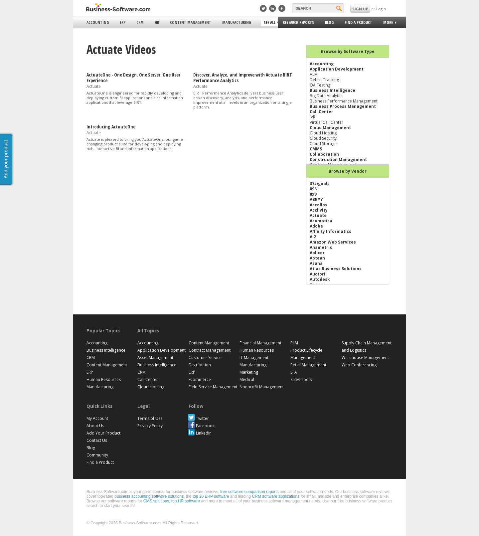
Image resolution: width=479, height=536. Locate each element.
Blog (329, 22)
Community (97, 455)
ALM (314, 74)
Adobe (316, 226)
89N (314, 189)
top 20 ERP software (211, 496)
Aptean (317, 258)
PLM (294, 343)
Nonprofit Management (262, 387)
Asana (316, 263)
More (387, 23)
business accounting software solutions (149, 496)
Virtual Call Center (326, 122)
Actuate (318, 215)
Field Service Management (213, 387)
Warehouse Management (365, 357)
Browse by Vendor (348, 171)
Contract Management (210, 350)
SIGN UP (360, 8)
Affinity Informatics (330, 231)
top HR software (185, 501)
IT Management (254, 357)
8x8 (313, 194)
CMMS (316, 149)
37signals (320, 183)
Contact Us (96, 440)
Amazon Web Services (333, 242)
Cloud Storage (323, 143)
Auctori (317, 274)
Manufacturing (236, 22)
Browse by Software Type (348, 51)
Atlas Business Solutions (336, 268)
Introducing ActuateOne (110, 126)
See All (270, 23)
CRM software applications (275, 496)
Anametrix (321, 247)
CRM (140, 22)
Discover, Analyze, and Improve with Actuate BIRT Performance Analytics (242, 78)
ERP (122, 22)
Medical (247, 379)
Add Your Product (103, 433)
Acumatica (321, 221)
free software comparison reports (249, 491)
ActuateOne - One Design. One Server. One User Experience (133, 78)
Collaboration (324, 154)
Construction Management (338, 159)
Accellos (318, 205)
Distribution (200, 365)
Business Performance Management (344, 101)
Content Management (190, 22)
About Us (95, 426)
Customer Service (205, 357)
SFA (293, 372)
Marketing (249, 372)
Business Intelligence (332, 90)
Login (381, 8)
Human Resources (103, 379)
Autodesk (320, 279)
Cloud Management (330, 127)
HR (157, 22)
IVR (312, 117)
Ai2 (313, 237)
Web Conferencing (359, 365)
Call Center (321, 111)
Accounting (97, 22)
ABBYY (316, 199)
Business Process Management (343, 106)
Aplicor (317, 253)
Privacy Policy (150, 426)
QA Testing (320, 85)
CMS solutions (156, 501)
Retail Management (308, 365)
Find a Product (358, 22)
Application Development (337, 69)
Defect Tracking (324, 80)
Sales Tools (301, 379)
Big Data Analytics (326, 95)
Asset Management (155, 357)
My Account (97, 418)
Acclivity (319, 210)
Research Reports (298, 22)
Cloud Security (323, 138)
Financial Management (260, 343)
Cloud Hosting (323, 133)
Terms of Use (150, 418)
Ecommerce (200, 379)
